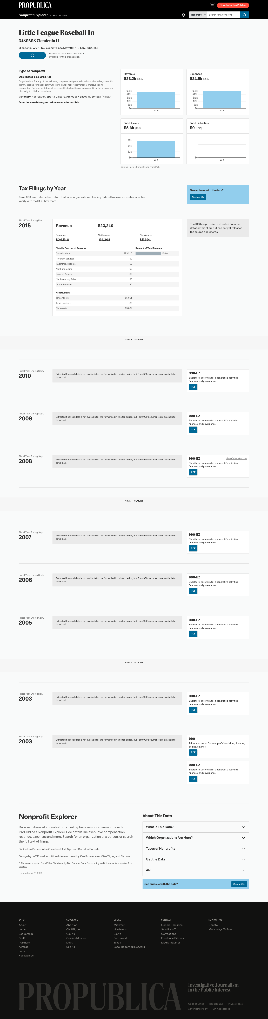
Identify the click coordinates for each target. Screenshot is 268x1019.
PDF (193, 386)
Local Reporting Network (129, 947)
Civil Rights (73, 929)
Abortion (71, 925)
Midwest (119, 925)
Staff (22, 938)
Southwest (120, 938)
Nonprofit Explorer (33, 15)
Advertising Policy (197, 1008)
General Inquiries (172, 925)
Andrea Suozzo (32, 849)
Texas (117, 942)
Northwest (120, 929)
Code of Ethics (196, 1003)
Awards (23, 947)
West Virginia (60, 15)
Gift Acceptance (221, 1008)
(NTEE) (106, 96)
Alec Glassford (51, 849)
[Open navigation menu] (212, 5)
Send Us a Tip (169, 929)
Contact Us (198, 197)
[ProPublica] (35, 5)
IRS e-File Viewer (55, 863)
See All (70, 947)
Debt (69, 942)
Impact (23, 929)
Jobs (22, 951)
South (117, 934)
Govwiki (23, 866)
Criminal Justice (76, 938)
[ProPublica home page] (100, 996)
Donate (213, 925)
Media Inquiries (170, 942)
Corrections (168, 934)
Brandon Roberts (88, 849)
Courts (70, 934)
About (22, 925)
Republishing (216, 1003)
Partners (24, 942)
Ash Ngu (67, 849)
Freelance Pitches (172, 938)
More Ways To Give (220, 929)
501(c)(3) (45, 77)
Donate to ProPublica (233, 5)
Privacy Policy (235, 1003)
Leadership (26, 934)
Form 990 (25, 197)
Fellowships (26, 955)
